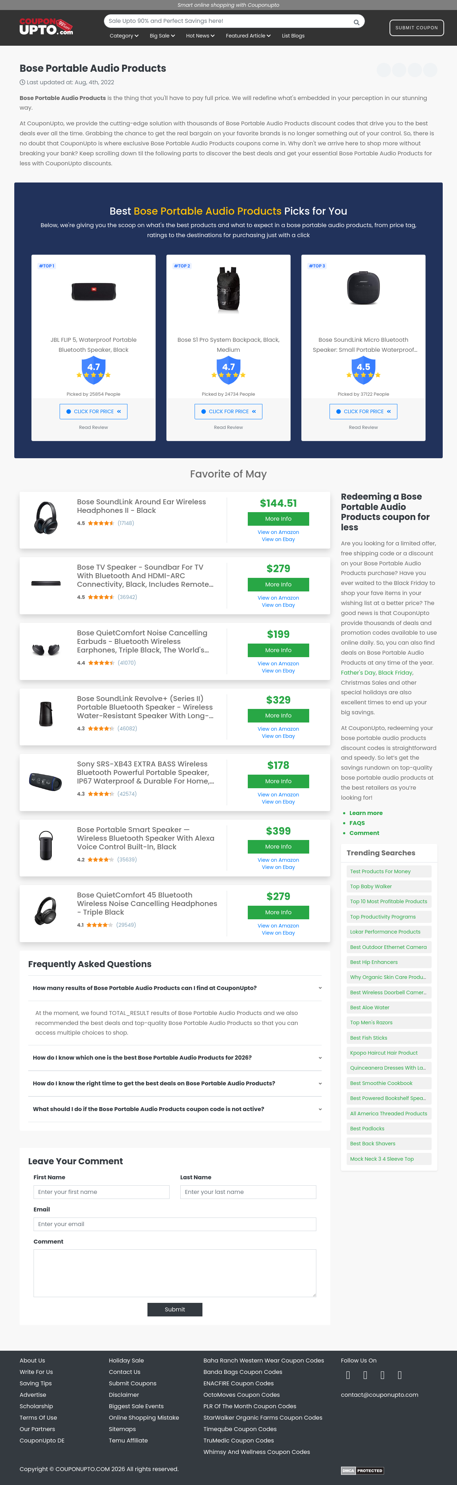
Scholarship (36, 1406)
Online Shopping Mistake (144, 1418)
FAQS (357, 823)
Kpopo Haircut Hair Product (384, 1052)
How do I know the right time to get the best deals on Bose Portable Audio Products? (154, 1083)
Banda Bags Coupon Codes (243, 1372)
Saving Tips (36, 1383)
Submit (175, 1309)
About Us (32, 1360)
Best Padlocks (367, 1128)
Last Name (195, 1177)
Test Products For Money (380, 871)
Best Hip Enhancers (374, 962)
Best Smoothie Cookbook (381, 1083)
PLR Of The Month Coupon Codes (250, 1406)
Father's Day (358, 673)
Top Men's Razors (371, 1022)
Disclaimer (124, 1395)
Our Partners (37, 1429)
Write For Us (36, 1372)
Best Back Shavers (373, 1143)
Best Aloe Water (370, 1007)
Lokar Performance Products (385, 931)
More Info (278, 519)
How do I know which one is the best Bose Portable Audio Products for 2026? (142, 1058)
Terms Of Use (38, 1418)
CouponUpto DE (42, 1440)
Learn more (366, 813)
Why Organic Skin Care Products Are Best (401, 977)
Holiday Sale (126, 1360)
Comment (48, 1242)
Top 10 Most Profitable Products (388, 901)
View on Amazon (278, 532)
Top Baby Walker (371, 886)
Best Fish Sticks (368, 1037)
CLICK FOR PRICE (93, 411)
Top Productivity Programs (383, 916)
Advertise (33, 1395)
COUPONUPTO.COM (82, 1469)
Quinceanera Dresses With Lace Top (395, 1067)
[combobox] (234, 21)
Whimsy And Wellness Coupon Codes (257, 1452)
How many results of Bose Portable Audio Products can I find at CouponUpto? (145, 988)
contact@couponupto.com (379, 1395)
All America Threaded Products (388, 1113)
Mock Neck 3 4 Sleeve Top (382, 1158)
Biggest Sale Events (136, 1406)
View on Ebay (278, 539)
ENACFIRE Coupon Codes (239, 1383)
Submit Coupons (132, 1383)
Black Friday (395, 673)
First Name (49, 1177)
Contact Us (124, 1372)
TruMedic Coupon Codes (239, 1440)
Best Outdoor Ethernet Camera (388, 947)
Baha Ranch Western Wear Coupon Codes (264, 1360)
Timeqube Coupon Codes (240, 1429)
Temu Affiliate (128, 1440)
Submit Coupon (417, 29)
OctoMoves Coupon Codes (242, 1395)
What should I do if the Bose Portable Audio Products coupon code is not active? (148, 1109)
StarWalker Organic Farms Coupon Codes (263, 1418)
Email (42, 1209)
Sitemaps (122, 1429)
